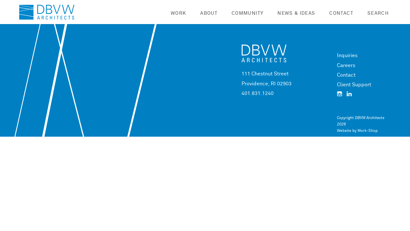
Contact (341, 13)
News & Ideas (296, 13)
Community (247, 13)
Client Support (354, 84)
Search (378, 13)
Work (178, 13)
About (208, 13)
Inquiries (347, 55)
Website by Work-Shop (357, 131)
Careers (346, 65)
